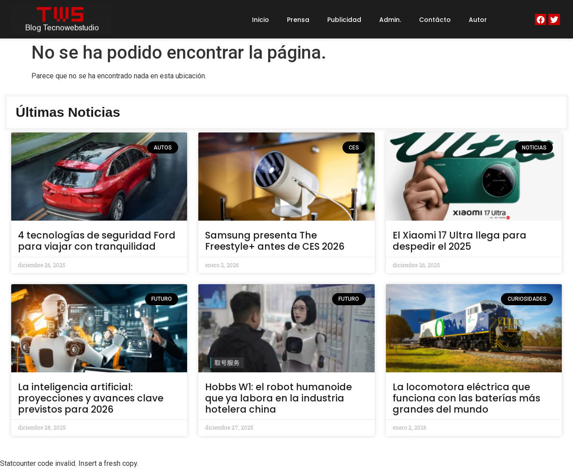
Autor (478, 19)
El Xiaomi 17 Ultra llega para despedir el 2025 (459, 241)
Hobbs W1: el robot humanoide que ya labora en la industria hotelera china (278, 398)
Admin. (390, 19)
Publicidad (344, 19)
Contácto (435, 19)
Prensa (298, 19)
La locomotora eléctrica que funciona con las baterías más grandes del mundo (466, 398)
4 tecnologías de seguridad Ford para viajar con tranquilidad (96, 241)
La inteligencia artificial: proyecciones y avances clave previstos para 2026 (90, 398)
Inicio (260, 19)
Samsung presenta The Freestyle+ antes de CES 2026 (275, 241)
